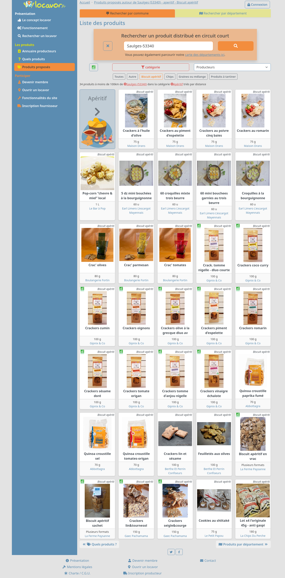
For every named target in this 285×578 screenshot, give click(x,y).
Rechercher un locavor (37, 36)
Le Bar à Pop (97, 208)
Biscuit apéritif (151, 76)
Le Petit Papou (214, 536)
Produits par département (243, 544)
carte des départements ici (204, 55)
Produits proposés (33, 67)
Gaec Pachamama (136, 536)
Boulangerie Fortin (97, 280)
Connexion (257, 4)
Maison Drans (136, 146)
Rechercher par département (223, 13)
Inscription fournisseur (37, 106)
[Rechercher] (236, 46)
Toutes (119, 76)
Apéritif (177, 84)
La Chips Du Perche (253, 536)
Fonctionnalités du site (37, 98)
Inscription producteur (142, 573)
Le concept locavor (34, 20)
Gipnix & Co (214, 280)
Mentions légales (77, 567)
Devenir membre (32, 82)
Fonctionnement (32, 28)
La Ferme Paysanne (253, 469)
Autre (132, 76)
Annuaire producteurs (36, 51)
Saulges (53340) (135, 84)
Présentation (77, 560)
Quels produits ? (99, 544)
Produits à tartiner (223, 76)
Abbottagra (253, 406)
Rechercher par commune (127, 13)
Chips (170, 76)
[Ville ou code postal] (168, 46)
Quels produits (31, 59)
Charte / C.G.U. (77, 573)
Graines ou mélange (192, 76)
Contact (208, 560)
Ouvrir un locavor (33, 90)
